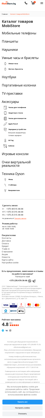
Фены (10, 179)
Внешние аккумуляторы (17, 133)
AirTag (10, 140)
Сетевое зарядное (14, 135)
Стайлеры (12, 185)
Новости (6, 257)
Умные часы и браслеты (20, 58)
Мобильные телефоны (19, 33)
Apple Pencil (13, 124)
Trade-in (6, 249)
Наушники (10, 49)
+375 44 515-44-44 (14, 209)
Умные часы (13, 64)
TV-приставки (12, 93)
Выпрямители (14, 190)
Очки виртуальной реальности (16, 163)
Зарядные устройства (17, 129)
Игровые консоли (15, 154)
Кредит (5, 246)
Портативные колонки (19, 85)
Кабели (11, 146)
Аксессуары (10, 101)
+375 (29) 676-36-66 (18, 280)
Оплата (5, 243)
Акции (5, 254)
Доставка (6, 240)
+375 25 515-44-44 (14, 214)
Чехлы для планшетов (17, 118)
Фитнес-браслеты (15, 69)
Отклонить (22, 414)
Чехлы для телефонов (17, 107)
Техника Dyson (13, 174)
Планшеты (10, 41)
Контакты (6, 238)
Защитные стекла (15, 113)
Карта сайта (7, 260)
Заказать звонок (20, 218)
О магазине (7, 251)
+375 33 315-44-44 (14, 211)
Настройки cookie (10, 262)
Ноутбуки (9, 77)
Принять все (22, 402)
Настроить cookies (22, 408)
